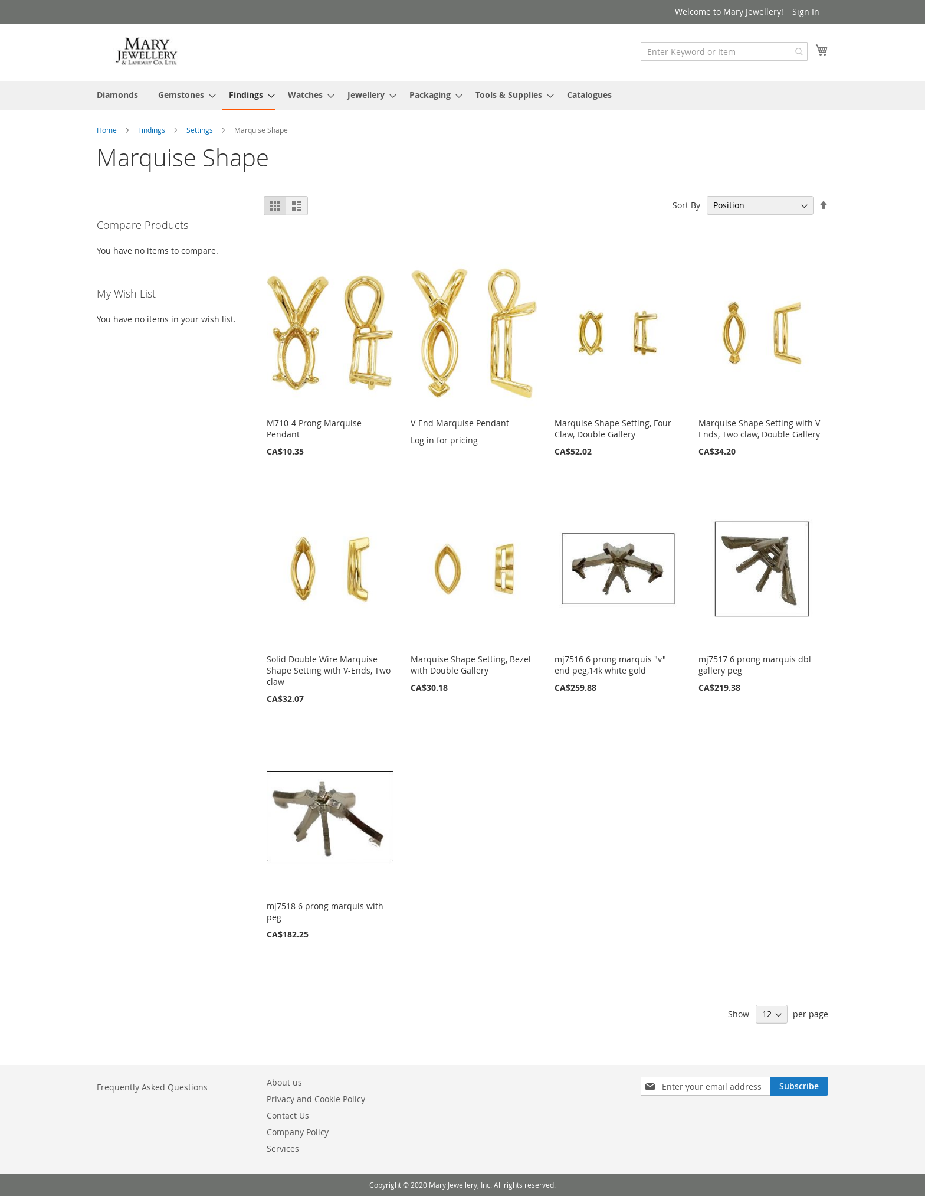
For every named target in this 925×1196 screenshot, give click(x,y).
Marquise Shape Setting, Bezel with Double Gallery (471, 664)
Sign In (805, 11)
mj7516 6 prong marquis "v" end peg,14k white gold (610, 664)
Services (283, 1148)
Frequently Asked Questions (152, 1087)
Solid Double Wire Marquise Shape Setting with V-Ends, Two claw (329, 670)
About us (284, 1082)
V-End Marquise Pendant (460, 423)
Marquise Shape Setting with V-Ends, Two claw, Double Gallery (760, 428)
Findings (152, 130)
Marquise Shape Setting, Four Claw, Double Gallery (613, 428)
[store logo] (147, 51)
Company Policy (298, 1132)
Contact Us (288, 1115)
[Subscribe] (799, 1086)
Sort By (686, 205)
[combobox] (724, 51)
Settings (200, 130)
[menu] (462, 95)
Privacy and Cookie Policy (316, 1098)
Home (108, 130)
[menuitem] (117, 95)
